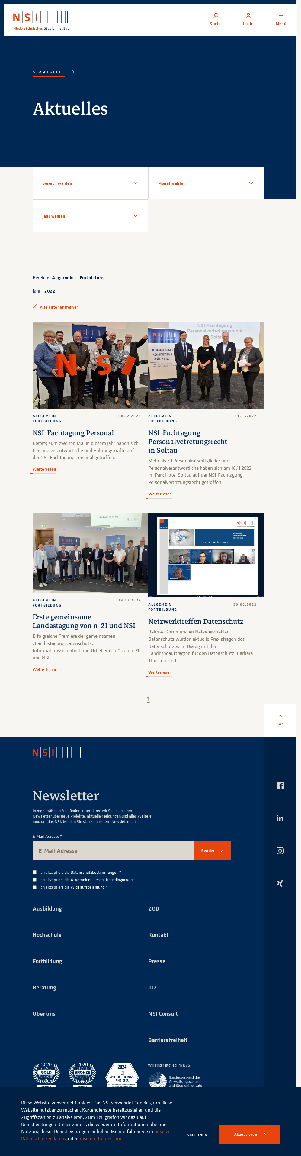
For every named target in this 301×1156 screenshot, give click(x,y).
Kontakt (158, 935)
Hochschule (47, 935)
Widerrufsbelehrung (87, 887)
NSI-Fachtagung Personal (73, 433)
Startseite (49, 72)
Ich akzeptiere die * (80, 872)
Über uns (44, 1013)
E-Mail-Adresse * (47, 836)
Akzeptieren (246, 1134)
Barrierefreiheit (167, 1040)
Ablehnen (197, 1134)
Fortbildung (92, 277)
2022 (49, 290)
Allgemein (63, 277)
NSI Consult (163, 1013)
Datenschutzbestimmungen (94, 872)
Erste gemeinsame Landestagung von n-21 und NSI (84, 621)
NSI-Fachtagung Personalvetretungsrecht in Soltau (187, 441)
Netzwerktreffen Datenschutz (195, 621)
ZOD (153, 908)
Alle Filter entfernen (59, 307)
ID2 (152, 987)
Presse (156, 961)
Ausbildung (47, 908)
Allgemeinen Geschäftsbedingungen (102, 879)
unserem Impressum (99, 1138)
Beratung (44, 987)
